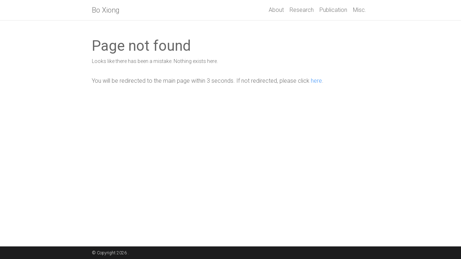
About (276, 9)
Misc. (359, 9)
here (316, 80)
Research (302, 9)
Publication (333, 9)
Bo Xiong (106, 10)
